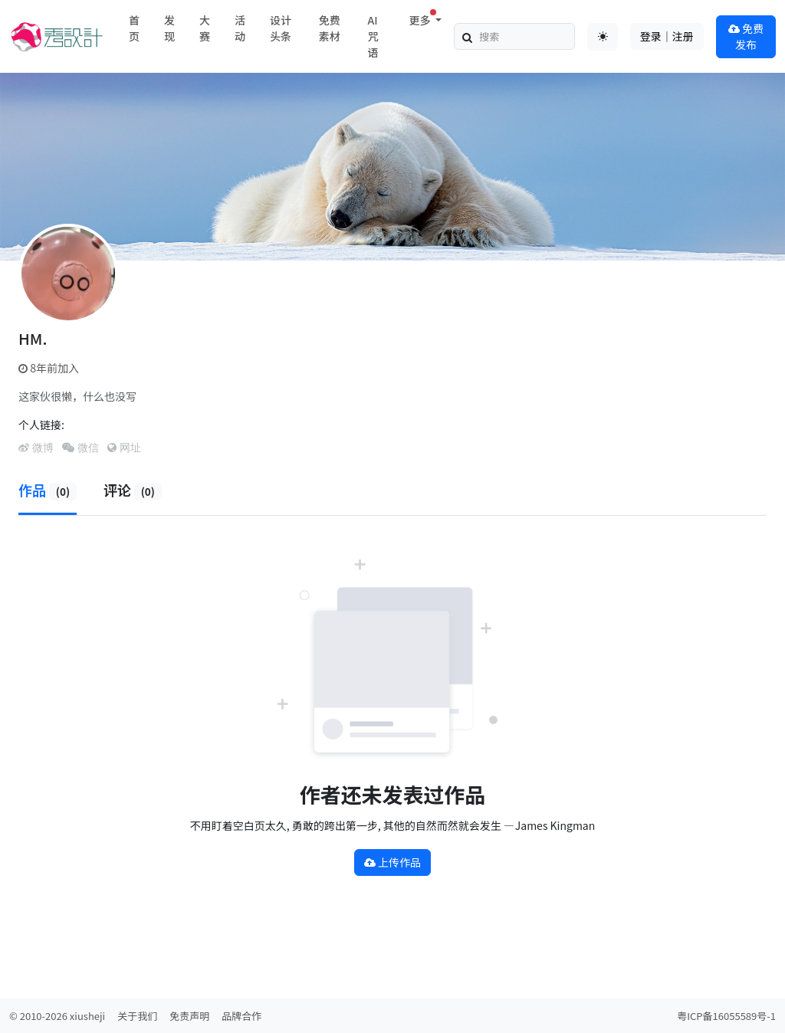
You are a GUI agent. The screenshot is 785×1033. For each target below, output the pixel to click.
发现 (169, 28)
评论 (132, 490)
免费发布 (746, 36)
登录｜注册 (667, 36)
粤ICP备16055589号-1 (726, 1015)
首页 (134, 28)
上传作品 (392, 862)
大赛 (204, 28)
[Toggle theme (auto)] (602, 37)
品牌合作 (241, 1015)
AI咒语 (373, 36)
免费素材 (329, 28)
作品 (47, 490)
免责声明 (189, 1015)
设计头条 (280, 28)
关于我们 (137, 1015)
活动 (240, 28)
